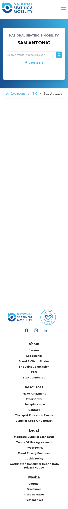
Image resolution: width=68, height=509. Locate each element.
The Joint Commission (34, 366)
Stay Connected (34, 377)
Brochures (34, 489)
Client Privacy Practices (34, 453)
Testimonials (34, 500)
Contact (34, 410)
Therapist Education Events (34, 415)
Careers (34, 350)
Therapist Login (34, 404)
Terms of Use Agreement (34, 442)
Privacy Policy (34, 447)
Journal (34, 483)
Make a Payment (34, 393)
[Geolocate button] (34, 63)
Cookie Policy (34, 458)
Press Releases (34, 494)
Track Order (34, 399)
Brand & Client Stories (34, 361)
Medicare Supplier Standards (34, 436)
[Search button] (59, 55)
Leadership (34, 355)
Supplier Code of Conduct (34, 420)
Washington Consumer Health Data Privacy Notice (34, 465)
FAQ (34, 372)
